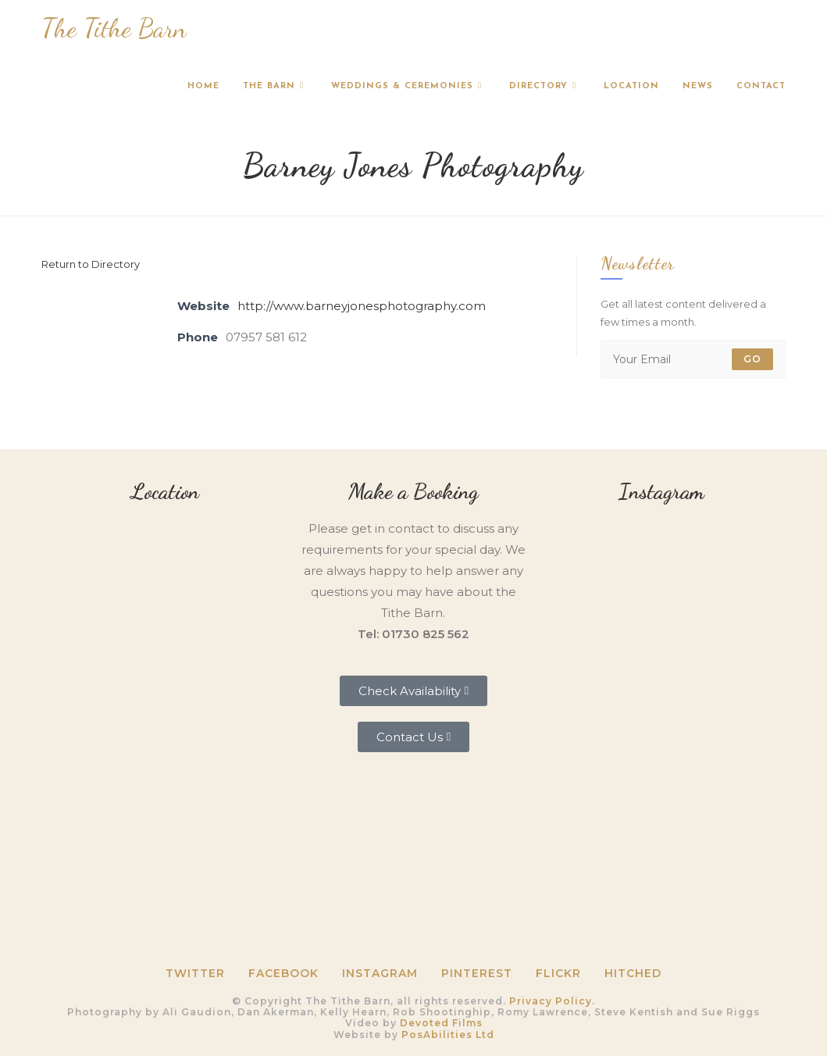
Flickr (558, 973)
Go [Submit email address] (752, 359)
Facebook (283, 973)
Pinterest (476, 973)
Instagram (380, 973)
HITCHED (632, 973)
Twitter (195, 973)
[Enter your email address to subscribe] (693, 359)
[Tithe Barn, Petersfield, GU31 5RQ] (165, 620)
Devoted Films (441, 1023)
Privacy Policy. (552, 1001)
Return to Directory (90, 264)
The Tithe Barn (114, 28)
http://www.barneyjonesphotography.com (361, 305)
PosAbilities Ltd (447, 1034)
